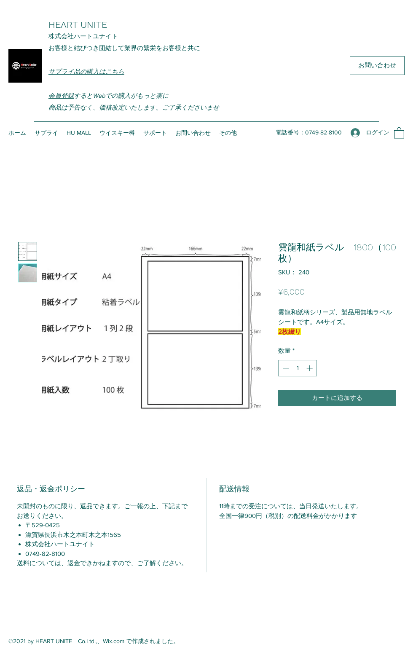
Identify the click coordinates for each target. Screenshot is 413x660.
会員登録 (61, 95)
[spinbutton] (298, 368)
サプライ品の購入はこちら (86, 71)
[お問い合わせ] (377, 65)
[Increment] (310, 368)
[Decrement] (285, 368)
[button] (399, 132)
